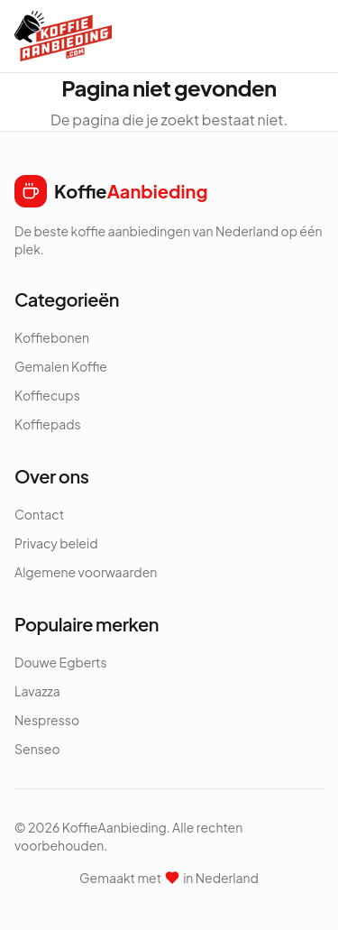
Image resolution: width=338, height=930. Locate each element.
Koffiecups (47, 395)
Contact (39, 514)
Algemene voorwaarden (85, 572)
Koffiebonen (51, 337)
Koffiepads (47, 424)
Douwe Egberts (60, 662)
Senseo (37, 749)
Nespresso (46, 720)
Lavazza (37, 691)
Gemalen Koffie (60, 366)
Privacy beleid (56, 543)
